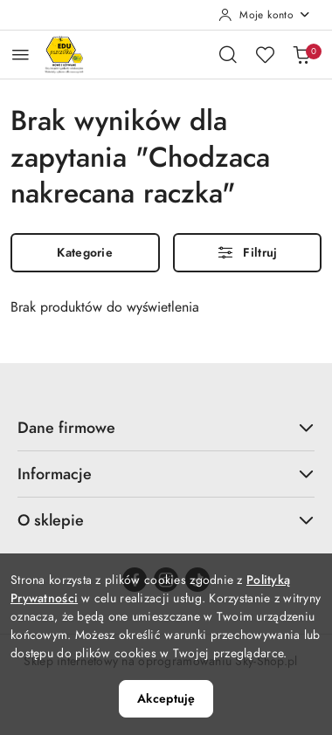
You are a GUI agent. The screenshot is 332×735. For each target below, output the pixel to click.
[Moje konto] (264, 15)
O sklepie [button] (166, 520)
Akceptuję (166, 698)
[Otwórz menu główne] (20, 55)
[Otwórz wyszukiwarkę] (228, 54)
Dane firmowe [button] (166, 427)
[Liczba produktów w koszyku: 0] (301, 54)
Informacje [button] (166, 473)
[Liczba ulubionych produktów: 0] (264, 54)
